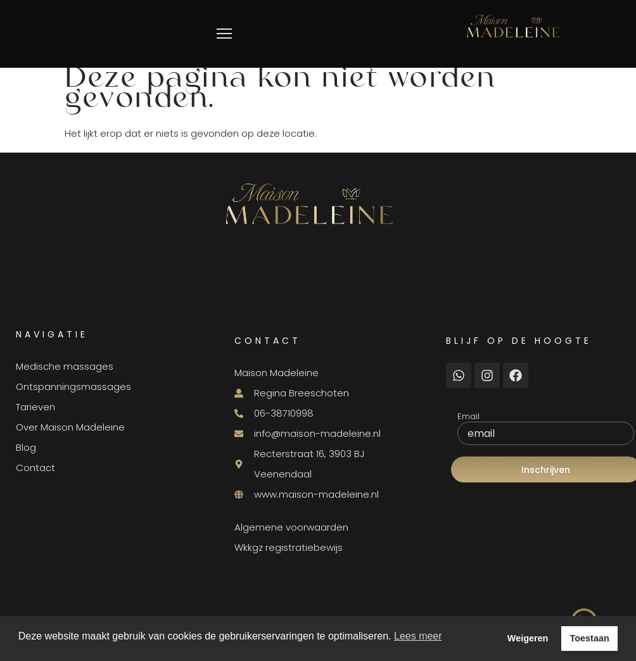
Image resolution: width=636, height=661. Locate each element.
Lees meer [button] (418, 636)
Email (468, 416)
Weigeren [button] (528, 638)
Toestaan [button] (589, 638)
